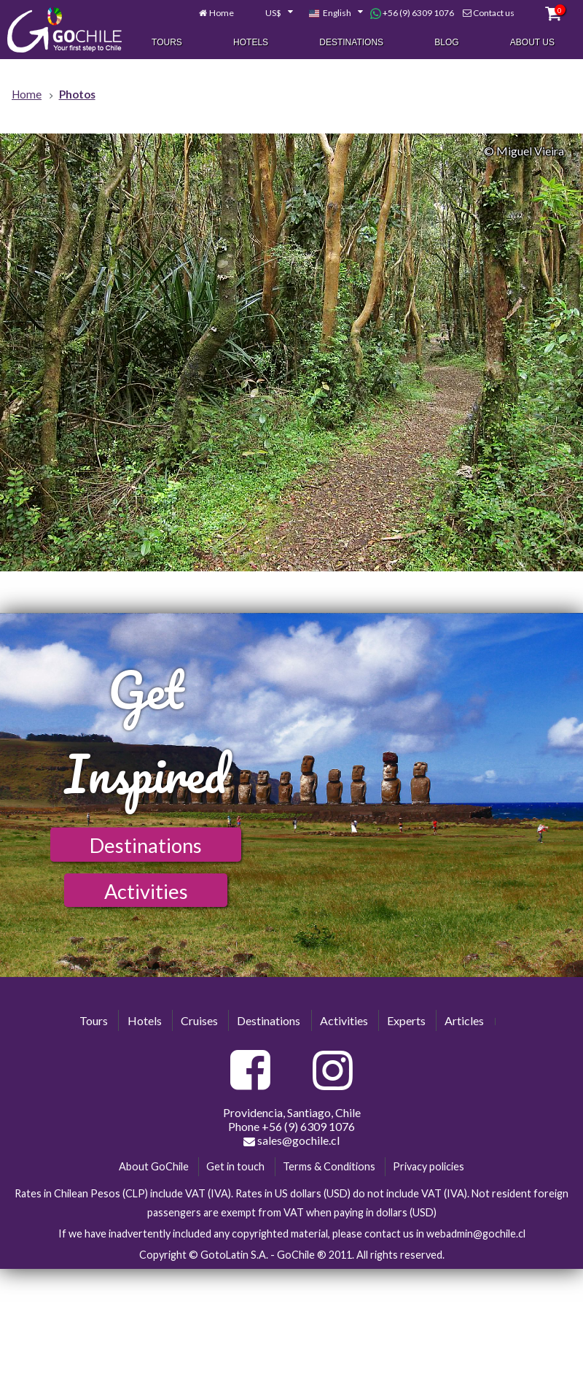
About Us (532, 43)
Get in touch (235, 1166)
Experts (406, 1020)
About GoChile (154, 1166)
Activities (146, 891)
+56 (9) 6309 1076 (412, 14)
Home (221, 13)
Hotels (250, 43)
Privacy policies (428, 1166)
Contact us (493, 13)
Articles (464, 1020)
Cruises (199, 1020)
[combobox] (271, 14)
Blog (446, 43)
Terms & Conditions (329, 1166)
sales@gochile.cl (291, 1140)
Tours (167, 43)
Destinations (351, 43)
